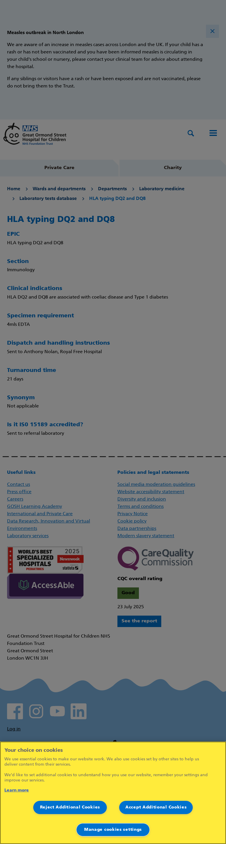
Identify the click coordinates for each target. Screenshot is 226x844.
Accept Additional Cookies (156, 807)
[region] (113, 793)
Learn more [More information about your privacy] (16, 790)
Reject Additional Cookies (70, 807)
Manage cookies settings (113, 830)
